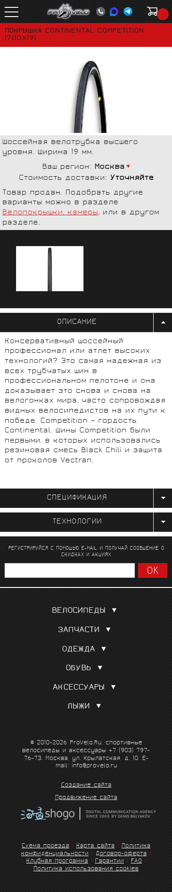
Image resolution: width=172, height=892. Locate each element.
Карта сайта (95, 846)
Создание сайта (86, 785)
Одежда (86, 650)
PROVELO (69, 11)
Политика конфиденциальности (85, 850)
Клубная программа (57, 861)
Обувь (86, 668)
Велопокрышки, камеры (50, 213)
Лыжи (86, 707)
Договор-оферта (121, 854)
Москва (109, 167)
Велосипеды (86, 611)
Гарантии (109, 861)
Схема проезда (45, 846)
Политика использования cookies (86, 869)
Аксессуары (86, 688)
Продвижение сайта (86, 798)
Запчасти (86, 630)
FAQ (136, 861)
